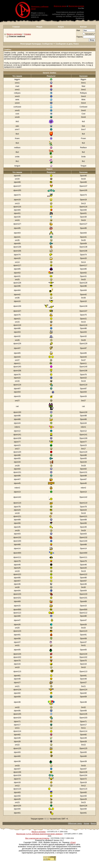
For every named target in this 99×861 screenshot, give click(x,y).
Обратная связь (75, 823)
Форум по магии (60, 6)
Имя (78, 30)
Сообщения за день (64, 44)
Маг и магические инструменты (37, 838)
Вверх (93, 823)
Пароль (80, 37)
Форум (39, 27)
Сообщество (48, 44)
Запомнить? (89, 34)
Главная (16, 27)
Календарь (37, 44)
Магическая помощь (76, 6)
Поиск (76, 44)
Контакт (83, 27)
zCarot (73, 842)
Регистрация (25, 44)
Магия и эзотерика (14, 34)
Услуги (61, 27)
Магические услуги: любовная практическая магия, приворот (39, 834)
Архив (86, 823)
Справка (27, 34)
